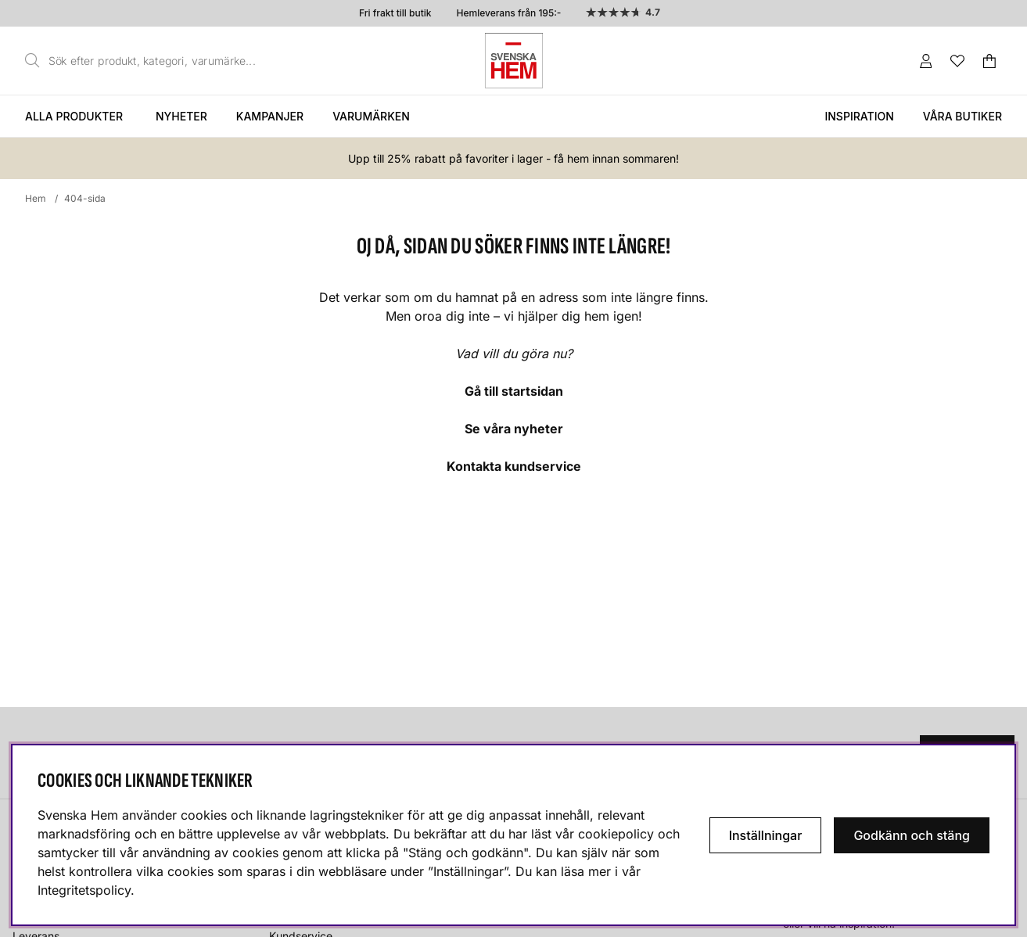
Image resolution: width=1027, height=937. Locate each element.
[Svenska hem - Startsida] (514, 60)
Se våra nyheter (514, 428)
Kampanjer (269, 116)
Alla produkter (74, 116)
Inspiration (858, 116)
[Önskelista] (957, 61)
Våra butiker (962, 116)
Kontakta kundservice (514, 466)
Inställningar (766, 835)
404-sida (85, 198)
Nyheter (181, 116)
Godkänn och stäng (911, 835)
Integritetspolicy (84, 890)
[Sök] (144, 61)
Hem (35, 198)
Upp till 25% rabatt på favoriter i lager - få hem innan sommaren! (513, 158)
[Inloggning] (926, 61)
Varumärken (371, 116)
